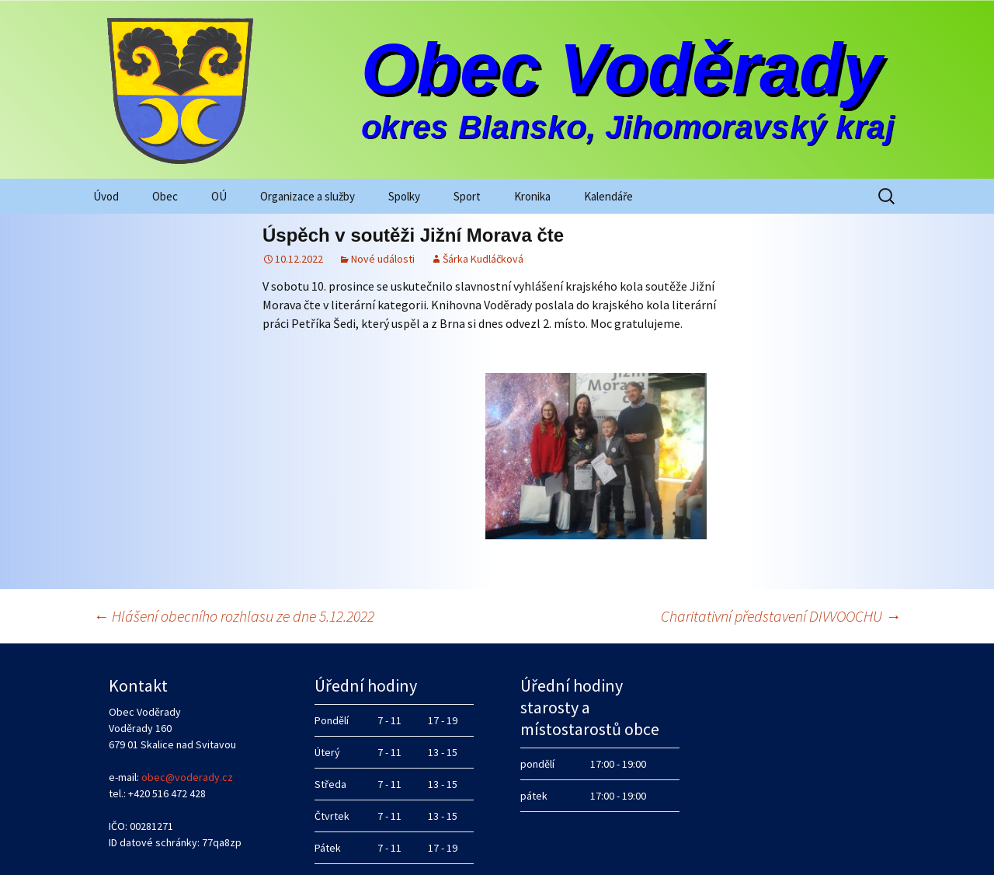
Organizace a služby (307, 196)
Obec (165, 196)
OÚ (219, 196)
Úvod (106, 196)
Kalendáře (608, 196)
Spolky (404, 196)
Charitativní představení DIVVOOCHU (781, 561)
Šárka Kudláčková (483, 259)
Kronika (532, 196)
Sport (467, 196)
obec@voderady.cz (187, 723)
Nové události (383, 259)
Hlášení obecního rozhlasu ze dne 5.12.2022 (233, 561)
